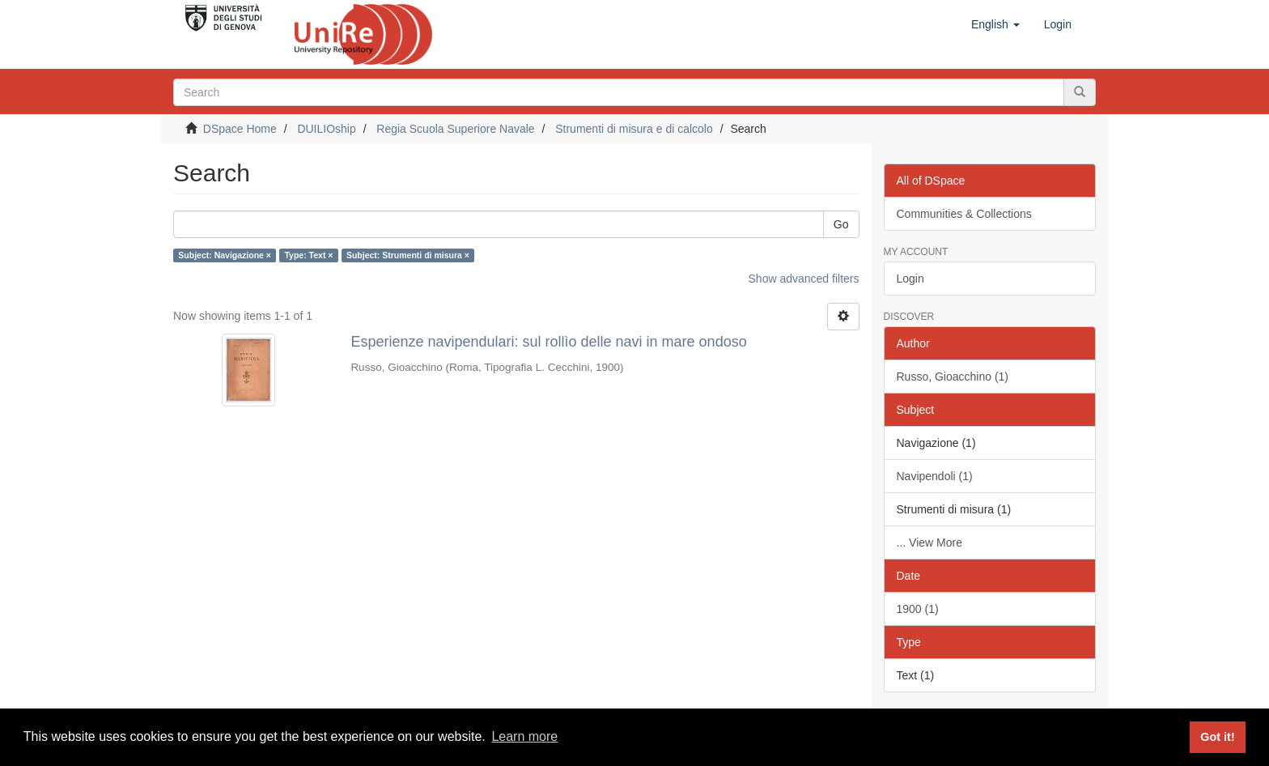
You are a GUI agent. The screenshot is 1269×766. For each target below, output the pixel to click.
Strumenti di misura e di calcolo (634, 128)
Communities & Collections (964, 213)
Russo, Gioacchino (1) (953, 376)
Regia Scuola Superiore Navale (455, 128)
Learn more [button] (524, 736)
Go (841, 224)
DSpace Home (240, 128)
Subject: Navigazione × (224, 255)
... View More (929, 542)
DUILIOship (326, 128)
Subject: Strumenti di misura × (407, 255)
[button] (995, 24)
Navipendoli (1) (935, 476)
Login (910, 278)
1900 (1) (918, 608)
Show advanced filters (804, 278)
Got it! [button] (1217, 736)
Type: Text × (308, 255)
